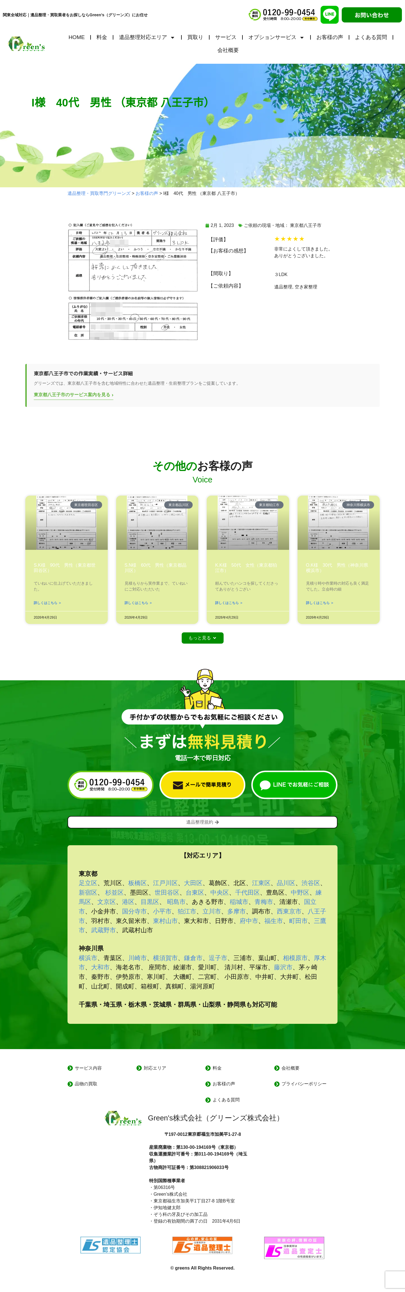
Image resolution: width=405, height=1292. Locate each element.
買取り (195, 37)
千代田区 (247, 892)
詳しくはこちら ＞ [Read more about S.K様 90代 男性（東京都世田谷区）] (48, 603)
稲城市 (239, 901)
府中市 (249, 920)
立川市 (211, 911)
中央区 (219, 892)
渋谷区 (311, 883)
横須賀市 (165, 957)
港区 (128, 901)
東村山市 (165, 920)
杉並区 (114, 892)
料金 (101, 37)
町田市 (298, 920)
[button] (203, 638)
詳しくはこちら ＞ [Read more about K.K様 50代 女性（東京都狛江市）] (229, 603)
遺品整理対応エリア (147, 37)
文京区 (106, 901)
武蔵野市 (103, 930)
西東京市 (289, 911)
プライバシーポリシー (304, 1083)
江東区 (261, 883)
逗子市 (218, 957)
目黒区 (150, 901)
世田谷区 (167, 892)
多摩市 (236, 911)
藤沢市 (283, 967)
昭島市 (176, 901)
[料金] (208, 1068)
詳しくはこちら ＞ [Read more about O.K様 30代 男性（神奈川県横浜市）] (320, 603)
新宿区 (88, 892)
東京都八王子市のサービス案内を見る (73, 395)
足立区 (88, 883)
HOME (77, 37)
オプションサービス (276, 37)
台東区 (195, 892)
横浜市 (88, 957)
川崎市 (137, 957)
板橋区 (137, 883)
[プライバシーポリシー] (277, 1084)
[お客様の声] (208, 1084)
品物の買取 (86, 1083)
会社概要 (228, 50)
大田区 (193, 883)
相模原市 (295, 957)
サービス (226, 37)
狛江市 (187, 911)
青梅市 (264, 901)
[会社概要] (277, 1068)
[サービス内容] (70, 1068)
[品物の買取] (70, 1084)
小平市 (162, 911)
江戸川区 (165, 883)
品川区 (286, 883)
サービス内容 (88, 1068)
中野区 (300, 892)
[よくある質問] (208, 1100)
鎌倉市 (193, 957)
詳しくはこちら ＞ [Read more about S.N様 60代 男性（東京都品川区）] (138, 603)
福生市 (273, 920)
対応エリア (155, 1068)
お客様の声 (329, 37)
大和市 (100, 967)
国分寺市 (134, 911)
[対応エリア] (139, 1068)
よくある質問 (371, 37)
